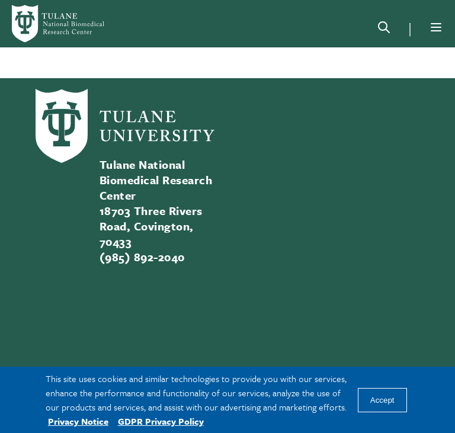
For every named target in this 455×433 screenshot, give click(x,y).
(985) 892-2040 (142, 257)
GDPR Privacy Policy (161, 421)
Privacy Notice (78, 421)
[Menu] (436, 27)
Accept (382, 400)
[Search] (384, 29)
